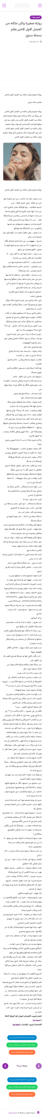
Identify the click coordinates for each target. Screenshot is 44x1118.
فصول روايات (36, 17)
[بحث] (4, 5)
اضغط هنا (37, 1020)
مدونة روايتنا (13, 1112)
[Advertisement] (22, 60)
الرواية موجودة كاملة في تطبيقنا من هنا (22, 1052)
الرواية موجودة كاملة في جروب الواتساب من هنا (22, 1045)
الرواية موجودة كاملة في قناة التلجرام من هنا (22, 1037)
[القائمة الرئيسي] (40, 5)
